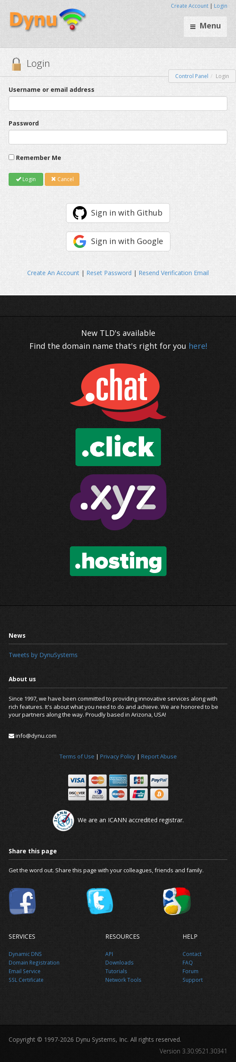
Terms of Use (77, 756)
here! (198, 346)
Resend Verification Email (173, 273)
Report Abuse (159, 756)
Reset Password (109, 273)
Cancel (62, 179)
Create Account (189, 5)
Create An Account (53, 273)
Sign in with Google (127, 241)
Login (220, 5)
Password (24, 123)
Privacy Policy (117, 756)
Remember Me (38, 158)
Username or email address (51, 89)
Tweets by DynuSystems (43, 655)
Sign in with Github (127, 212)
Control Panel (191, 76)
